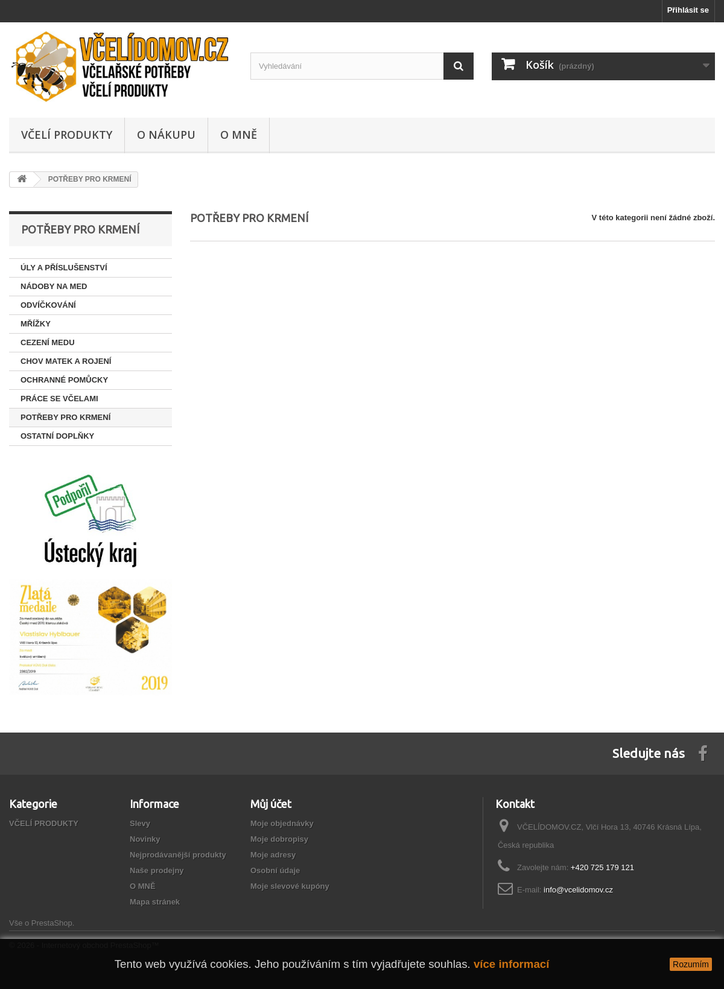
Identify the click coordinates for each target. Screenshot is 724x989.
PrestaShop (51, 922)
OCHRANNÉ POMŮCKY (64, 379)
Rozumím (691, 964)
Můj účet (270, 804)
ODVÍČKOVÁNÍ (48, 305)
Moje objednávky (282, 823)
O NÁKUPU (166, 134)
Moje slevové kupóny (289, 886)
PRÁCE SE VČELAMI (59, 398)
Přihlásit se (688, 9)
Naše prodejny (157, 870)
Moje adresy (273, 854)
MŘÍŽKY (36, 323)
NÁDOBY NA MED (54, 286)
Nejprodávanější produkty (178, 854)
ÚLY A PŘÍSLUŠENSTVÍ (64, 267)
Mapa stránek (155, 901)
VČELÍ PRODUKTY (66, 134)
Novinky (145, 839)
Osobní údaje (275, 870)
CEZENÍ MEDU (48, 342)
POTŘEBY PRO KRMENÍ (65, 417)
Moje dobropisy (279, 839)
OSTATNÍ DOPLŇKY (57, 435)
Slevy (140, 823)
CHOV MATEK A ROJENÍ (66, 361)
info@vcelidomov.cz (578, 889)
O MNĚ (238, 134)
